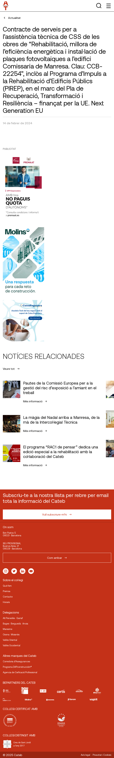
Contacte (8, 596)
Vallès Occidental (11, 645)
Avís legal (85, 755)
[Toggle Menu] (108, 5)
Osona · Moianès (11, 634)
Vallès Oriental (10, 640)
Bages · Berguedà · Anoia (15, 623)
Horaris (6, 602)
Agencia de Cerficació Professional (20, 672)
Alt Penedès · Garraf (13, 618)
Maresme (7, 629)
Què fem (7, 585)
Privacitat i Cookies (102, 755)
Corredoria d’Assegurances (16, 661)
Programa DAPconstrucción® (17, 667)
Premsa (6, 591)
